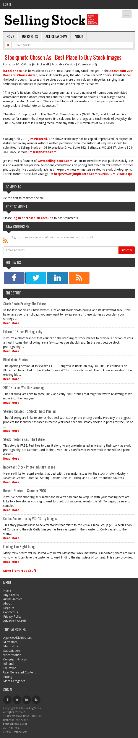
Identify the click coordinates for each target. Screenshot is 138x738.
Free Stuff (13, 293)
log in (17, 218)
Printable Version (63, 64)
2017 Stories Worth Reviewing (23, 387)
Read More (11, 323)
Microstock (10, 642)
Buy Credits (29, 36)
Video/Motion (12, 655)
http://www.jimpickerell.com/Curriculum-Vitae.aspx (93, 174)
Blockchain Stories (15, 359)
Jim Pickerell (40, 64)
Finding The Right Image (19, 546)
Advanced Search (14, 621)
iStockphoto (12, 71)
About (79, 36)
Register (8, 608)
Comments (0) (87, 64)
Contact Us (10, 612)
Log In (7, 4)
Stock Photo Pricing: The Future (24, 303)
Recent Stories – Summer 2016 (24, 490)
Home (10, 36)
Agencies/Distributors (17, 637)
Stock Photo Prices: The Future (24, 439)
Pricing (7, 676)
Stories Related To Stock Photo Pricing (29, 411)
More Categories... (15, 681)
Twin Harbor (19, 731)
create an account (39, 218)
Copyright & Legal (15, 659)
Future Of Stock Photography (22, 331)
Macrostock (10, 646)
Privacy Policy (12, 616)
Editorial (8, 663)
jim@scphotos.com (42, 152)
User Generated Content (19, 672)
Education (9, 668)
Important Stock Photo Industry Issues (29, 467)
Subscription (11, 650)
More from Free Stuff (19, 570)
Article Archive (56, 36)
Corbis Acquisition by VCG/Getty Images (30, 518)
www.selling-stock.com (55, 161)
